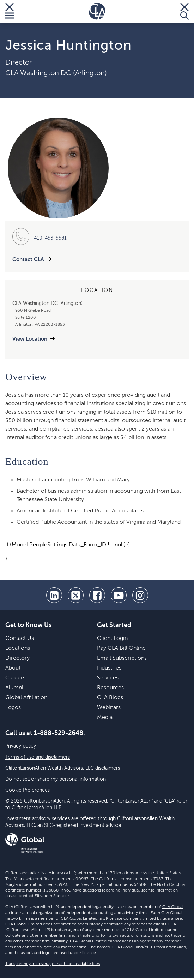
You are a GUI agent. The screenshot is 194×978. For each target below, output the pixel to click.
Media (105, 717)
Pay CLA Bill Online (121, 648)
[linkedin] (54, 595)
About (12, 668)
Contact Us (19, 638)
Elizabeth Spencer (52, 896)
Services (108, 678)
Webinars (109, 707)
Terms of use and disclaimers (37, 757)
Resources (110, 688)
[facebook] (97, 595)
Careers (15, 678)
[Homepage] (97, 11)
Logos (13, 707)
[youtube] (119, 595)
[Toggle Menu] (9, 11)
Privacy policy (20, 746)
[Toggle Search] (184, 11)
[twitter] (76, 595)
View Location (29, 339)
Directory (17, 658)
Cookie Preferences (27, 790)
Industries (109, 668)
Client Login (112, 638)
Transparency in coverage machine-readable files (52, 964)
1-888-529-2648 (58, 733)
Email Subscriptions (122, 658)
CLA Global (172, 907)
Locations (17, 648)
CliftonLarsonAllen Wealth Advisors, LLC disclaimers (62, 768)
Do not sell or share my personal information (55, 779)
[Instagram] (140, 595)
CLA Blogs (110, 698)
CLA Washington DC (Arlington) (56, 73)
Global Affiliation (26, 698)
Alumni (14, 688)
